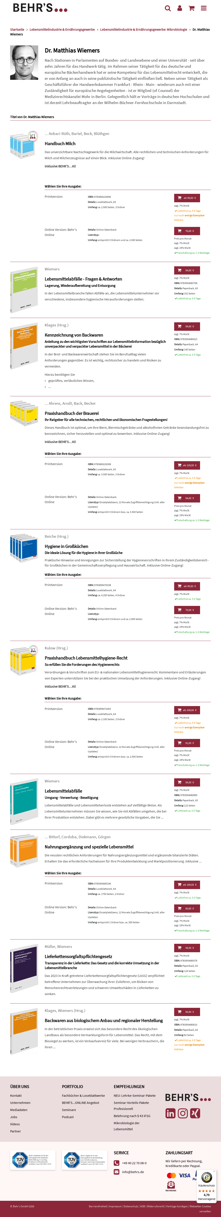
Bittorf (54, 836)
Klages (50, 325)
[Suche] (168, 8)
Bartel (76, 133)
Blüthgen (101, 133)
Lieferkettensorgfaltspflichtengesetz (78, 956)
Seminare (69, 1110)
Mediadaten (18, 1110)
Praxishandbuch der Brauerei (72, 413)
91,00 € (186, 743)
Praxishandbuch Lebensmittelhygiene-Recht (86, 658)
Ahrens (54, 403)
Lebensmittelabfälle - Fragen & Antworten (83, 279)
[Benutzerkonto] (179, 8)
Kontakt (16, 1095)
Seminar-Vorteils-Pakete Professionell (131, 1105)
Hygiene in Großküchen (66, 546)
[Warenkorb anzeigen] (191, 8)
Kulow (50, 647)
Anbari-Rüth (59, 133)
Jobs (13, 1117)
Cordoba (69, 836)
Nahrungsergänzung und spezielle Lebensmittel (89, 847)
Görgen (104, 836)
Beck (88, 133)
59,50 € (186, 270)
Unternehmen (20, 1102)
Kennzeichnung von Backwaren (74, 335)
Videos (15, 1124)
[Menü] (204, 8)
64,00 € (186, 498)
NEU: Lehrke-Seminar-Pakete (135, 1095)
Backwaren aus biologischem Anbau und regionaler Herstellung (104, 1020)
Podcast (68, 1117)
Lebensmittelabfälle (63, 791)
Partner (15, 1131)
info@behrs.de (133, 1172)
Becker (90, 403)
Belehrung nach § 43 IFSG (132, 1116)
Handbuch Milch (60, 143)
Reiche (50, 536)
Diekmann (87, 836)
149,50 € (187, 710)
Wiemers (52, 269)
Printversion (54, 196)
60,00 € (186, 908)
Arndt (67, 403)
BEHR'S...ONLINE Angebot (80, 1102)
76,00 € (186, 231)
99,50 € (187, 198)
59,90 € (186, 326)
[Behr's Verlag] (40, 7)
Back (78, 403)
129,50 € (187, 465)
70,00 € (186, 610)
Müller (50, 946)
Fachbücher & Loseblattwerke (83, 1095)
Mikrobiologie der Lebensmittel (127, 1126)
